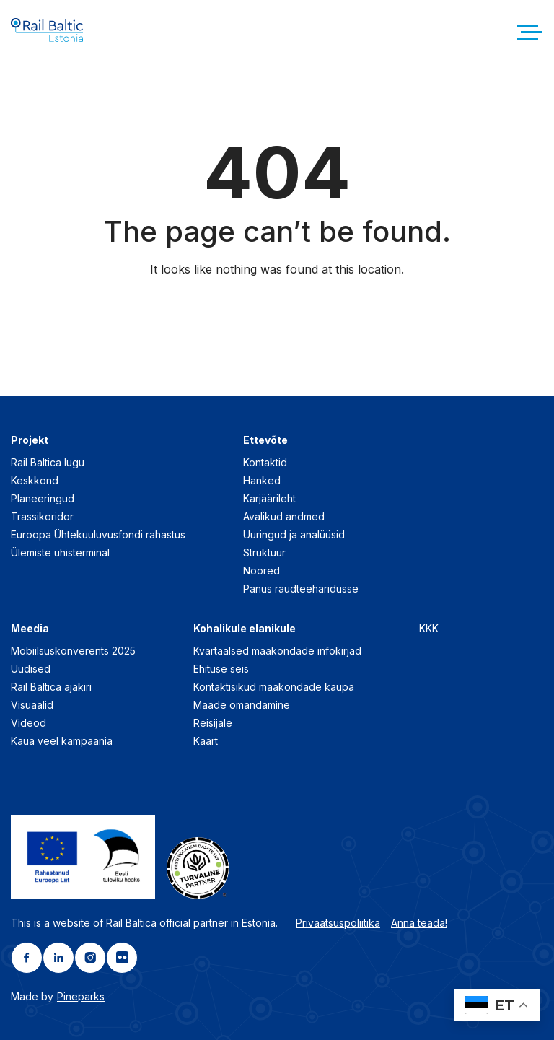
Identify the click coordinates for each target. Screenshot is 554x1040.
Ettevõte (265, 440)
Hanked (262, 480)
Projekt (29, 440)
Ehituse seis (221, 669)
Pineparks (81, 996)
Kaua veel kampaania (62, 741)
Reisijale (212, 723)
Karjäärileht (269, 498)
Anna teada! (419, 923)
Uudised (30, 669)
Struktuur (264, 552)
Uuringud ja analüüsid (294, 534)
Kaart (205, 741)
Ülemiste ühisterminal (60, 552)
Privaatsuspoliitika (338, 923)
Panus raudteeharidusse (301, 588)
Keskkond (34, 480)
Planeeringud (42, 498)
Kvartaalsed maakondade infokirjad (277, 650)
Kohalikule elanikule (244, 628)
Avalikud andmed (284, 516)
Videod (28, 723)
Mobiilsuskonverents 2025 (73, 650)
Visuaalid (32, 705)
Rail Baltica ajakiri (51, 687)
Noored (261, 570)
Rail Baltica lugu (47, 462)
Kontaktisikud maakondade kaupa (273, 687)
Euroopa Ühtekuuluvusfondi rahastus (98, 534)
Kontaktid (265, 462)
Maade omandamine (241, 705)
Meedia (30, 628)
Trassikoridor (42, 516)
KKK (429, 628)
